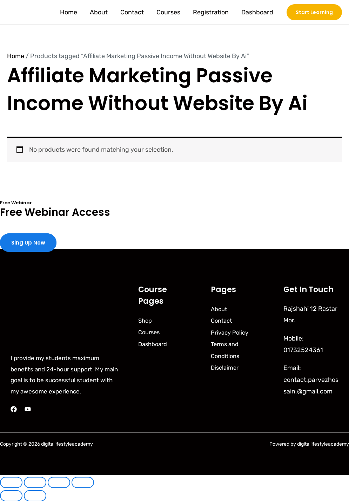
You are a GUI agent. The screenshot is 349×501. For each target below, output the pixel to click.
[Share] (59, 482)
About (99, 12)
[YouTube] (28, 409)
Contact (132, 12)
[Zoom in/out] (11, 482)
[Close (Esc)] (83, 482)
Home (68, 12)
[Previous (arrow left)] (11, 495)
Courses (168, 12)
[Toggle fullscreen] (35, 482)
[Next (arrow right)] (35, 495)
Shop (145, 320)
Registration (211, 12)
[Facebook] (14, 409)
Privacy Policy (231, 332)
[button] (314, 12)
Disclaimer (226, 367)
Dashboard (257, 12)
